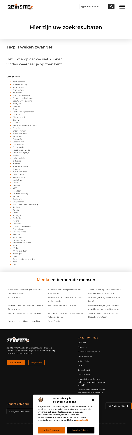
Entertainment (19, 131)
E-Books (16, 123)
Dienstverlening (20, 117)
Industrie (17, 161)
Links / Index (18, 174)
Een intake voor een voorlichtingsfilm (25, 313)
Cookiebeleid (84, 370)
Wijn (15, 245)
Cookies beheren (80, 430)
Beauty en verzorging (22, 101)
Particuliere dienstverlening (25, 204)
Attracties (17, 93)
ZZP (14, 264)
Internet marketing (21, 166)
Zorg (15, 262)
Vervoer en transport (22, 243)
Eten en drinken (20, 133)
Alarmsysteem (19, 87)
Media (15, 183)
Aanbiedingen (19, 82)
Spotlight (17, 215)
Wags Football (54, 321)
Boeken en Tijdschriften (23, 112)
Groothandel (18, 147)
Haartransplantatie (21, 150)
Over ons (82, 343)
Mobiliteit (17, 191)
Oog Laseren (18, 202)
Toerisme (17, 223)
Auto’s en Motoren (21, 95)
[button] (92, 400)
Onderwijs (17, 199)
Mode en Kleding (20, 193)
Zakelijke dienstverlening (24, 259)
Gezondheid (18, 144)
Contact (81, 365)
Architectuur (18, 90)
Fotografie (17, 139)
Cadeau (16, 114)
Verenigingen (19, 240)
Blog (15, 109)
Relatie (16, 210)
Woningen (17, 253)
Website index (84, 374)
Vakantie (16, 234)
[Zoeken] (111, 6)
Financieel (17, 136)
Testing (16, 221)
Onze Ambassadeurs (89, 352)
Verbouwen (18, 237)
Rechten (16, 207)
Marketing (17, 180)
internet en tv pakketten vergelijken (24, 321)
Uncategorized (19, 232)
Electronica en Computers (25, 125)
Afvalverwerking (20, 84)
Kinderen (17, 169)
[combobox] (93, 6)
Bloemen (17, 106)
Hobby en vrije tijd (21, 153)
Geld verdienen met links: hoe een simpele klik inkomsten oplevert (91, 392)
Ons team (82, 347)
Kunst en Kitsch (20, 172)
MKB (15, 188)
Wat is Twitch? (14, 297)
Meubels (16, 185)
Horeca (16, 155)
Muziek (16, 196)
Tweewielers (18, 229)
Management (19, 177)
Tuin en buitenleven (22, 226)
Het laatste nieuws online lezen (62, 305)
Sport (15, 213)
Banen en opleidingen (23, 98)
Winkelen (17, 248)
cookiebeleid (82, 420)
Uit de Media (83, 361)
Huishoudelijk (19, 158)
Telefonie (17, 218)
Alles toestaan (51, 430)
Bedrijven (17, 103)
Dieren (16, 120)
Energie (16, 128)
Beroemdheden (85, 356)
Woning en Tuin (20, 251)
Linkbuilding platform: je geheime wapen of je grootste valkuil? (91, 382)
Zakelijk (16, 256)
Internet (16, 163)
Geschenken (18, 142)
